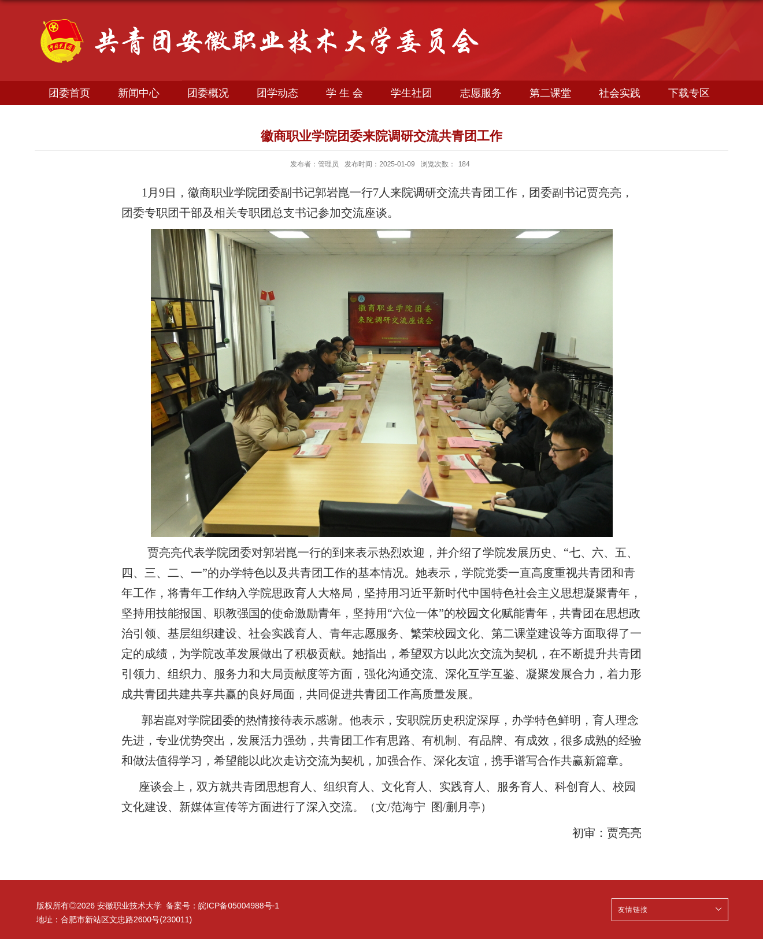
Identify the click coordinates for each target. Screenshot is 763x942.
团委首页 (69, 93)
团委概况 (208, 93)
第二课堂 (550, 93)
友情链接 (633, 910)
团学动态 (277, 93)
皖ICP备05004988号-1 (238, 905)
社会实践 (619, 93)
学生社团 (411, 93)
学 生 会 (344, 93)
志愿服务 (481, 93)
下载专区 (689, 93)
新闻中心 (139, 93)
